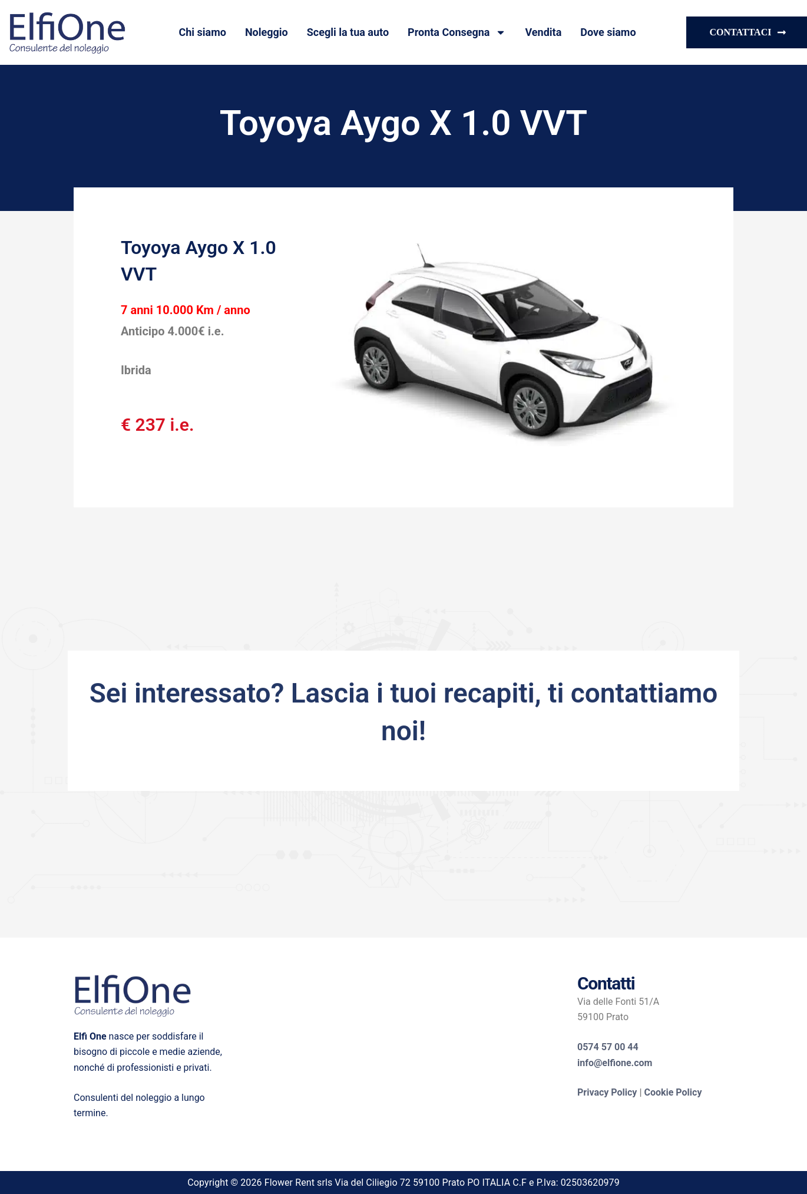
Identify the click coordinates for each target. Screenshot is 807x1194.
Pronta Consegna (457, 32)
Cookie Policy (673, 1092)
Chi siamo (202, 32)
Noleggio (266, 32)
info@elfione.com (614, 1062)
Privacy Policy (607, 1092)
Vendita (543, 32)
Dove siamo (608, 32)
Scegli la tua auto (348, 32)
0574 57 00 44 (608, 1047)
